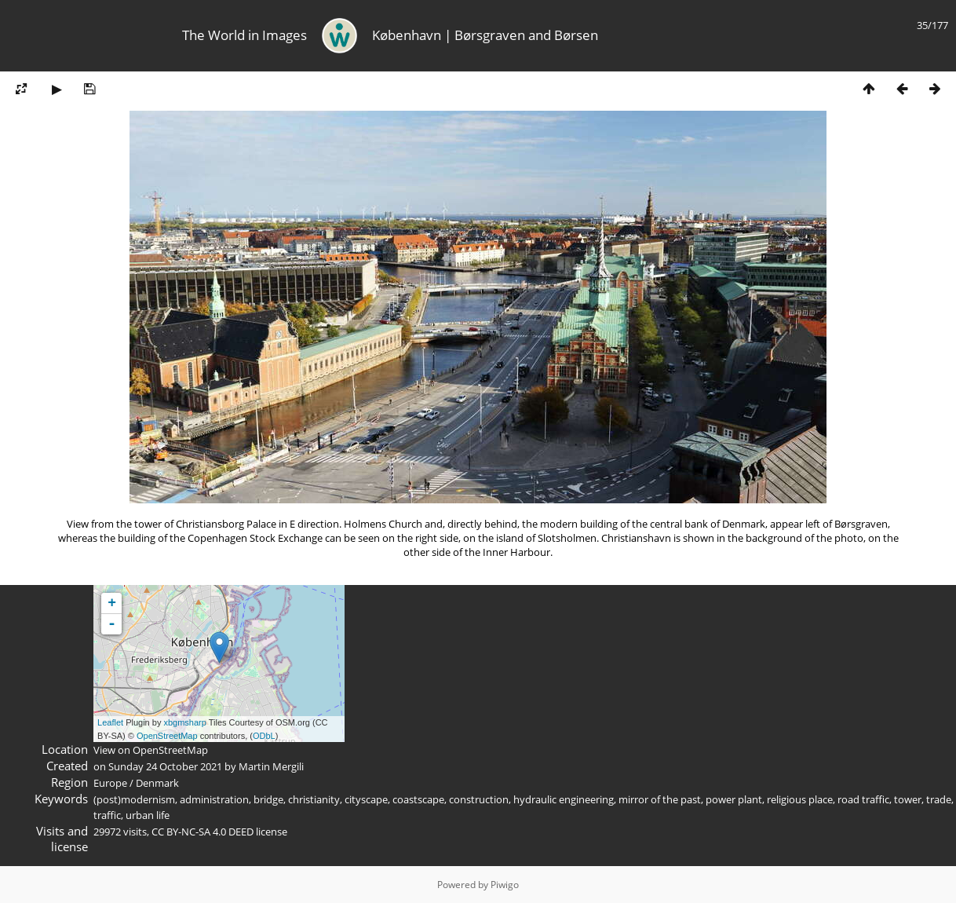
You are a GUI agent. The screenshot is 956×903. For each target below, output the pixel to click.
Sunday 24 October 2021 (165, 766)
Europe (110, 783)
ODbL (264, 735)
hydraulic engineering (563, 799)
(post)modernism (134, 799)
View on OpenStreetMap (150, 750)
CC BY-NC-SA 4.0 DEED (202, 831)
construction (479, 799)
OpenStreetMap (167, 735)
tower (907, 799)
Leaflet (110, 722)
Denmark (157, 783)
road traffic (863, 799)
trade (938, 799)
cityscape (366, 799)
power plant (734, 799)
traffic (107, 815)
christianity (314, 799)
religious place (800, 799)
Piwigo (505, 884)
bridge (268, 799)
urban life (148, 815)
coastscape (418, 799)
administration (214, 799)
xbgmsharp (184, 722)
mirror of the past (659, 799)
